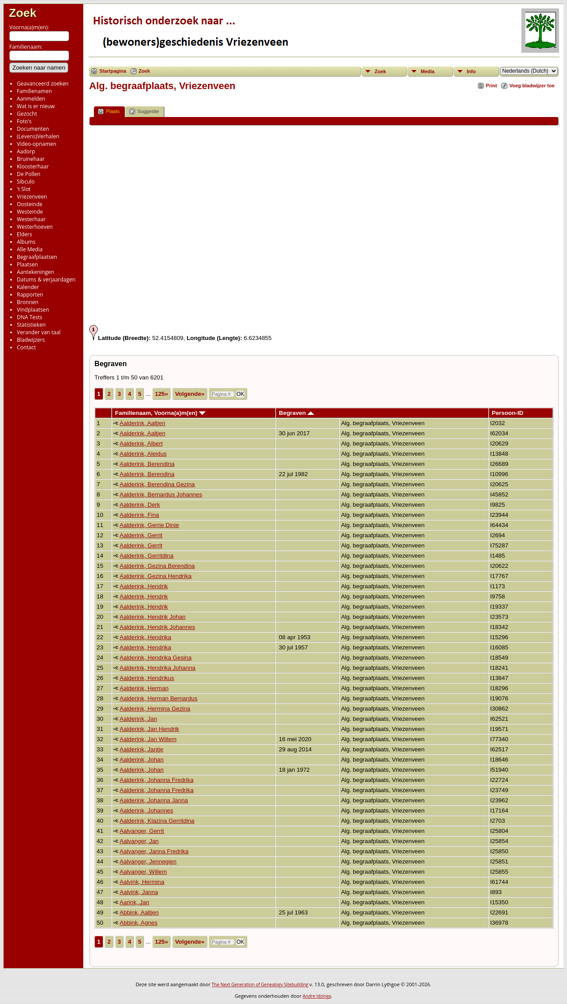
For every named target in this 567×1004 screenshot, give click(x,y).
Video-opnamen (36, 144)
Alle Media (30, 249)
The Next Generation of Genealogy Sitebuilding (260, 984)
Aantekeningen (35, 272)
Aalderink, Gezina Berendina (157, 566)
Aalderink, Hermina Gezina (155, 708)
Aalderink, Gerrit (141, 535)
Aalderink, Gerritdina (147, 555)
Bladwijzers (31, 340)
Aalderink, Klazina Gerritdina (157, 820)
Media (428, 71)
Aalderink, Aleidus (143, 453)
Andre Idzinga (317, 996)
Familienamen (34, 91)
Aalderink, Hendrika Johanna (157, 667)
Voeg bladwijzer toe (532, 85)
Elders (24, 234)
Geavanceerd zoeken (43, 83)
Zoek (22, 13)
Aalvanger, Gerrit (142, 831)
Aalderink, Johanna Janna (154, 800)
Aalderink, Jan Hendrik (149, 729)
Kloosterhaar (33, 166)
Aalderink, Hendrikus (147, 678)
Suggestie (144, 111)
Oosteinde (30, 204)
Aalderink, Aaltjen (142, 423)
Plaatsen (27, 264)
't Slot (24, 189)
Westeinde (30, 211)
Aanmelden (31, 98)
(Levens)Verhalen (38, 136)
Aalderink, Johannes (146, 810)
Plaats (109, 111)
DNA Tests (30, 317)
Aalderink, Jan (138, 718)
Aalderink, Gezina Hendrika (155, 576)
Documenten (33, 129)
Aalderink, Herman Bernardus (159, 698)
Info (471, 71)
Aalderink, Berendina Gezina (157, 484)
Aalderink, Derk (140, 504)
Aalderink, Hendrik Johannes (157, 627)
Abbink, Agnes (138, 922)
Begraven (296, 413)
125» (161, 394)
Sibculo (26, 181)
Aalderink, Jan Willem (148, 739)
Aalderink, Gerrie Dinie (149, 525)
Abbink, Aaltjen (139, 912)
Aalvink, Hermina (142, 882)
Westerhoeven (35, 226)
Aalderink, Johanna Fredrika (157, 780)
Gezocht (27, 113)
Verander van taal (39, 332)
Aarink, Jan (134, 902)
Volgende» (189, 394)
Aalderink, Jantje (141, 749)
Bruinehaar (31, 159)
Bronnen (28, 302)
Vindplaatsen (33, 309)
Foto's (24, 121)
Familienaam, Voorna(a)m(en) (160, 413)
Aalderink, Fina (139, 515)
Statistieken (31, 324)
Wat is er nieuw (36, 106)
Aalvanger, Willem (143, 871)
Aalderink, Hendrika (145, 637)
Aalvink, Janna (139, 892)
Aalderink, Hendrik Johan (153, 616)
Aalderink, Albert (141, 443)
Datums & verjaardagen (46, 279)
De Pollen (28, 174)
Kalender (28, 287)
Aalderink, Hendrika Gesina (155, 657)
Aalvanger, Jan (139, 841)
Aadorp (26, 151)
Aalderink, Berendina (147, 464)
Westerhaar (31, 219)
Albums (26, 242)
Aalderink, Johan (141, 759)
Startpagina (112, 71)
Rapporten (30, 294)
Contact (26, 347)
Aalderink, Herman (144, 688)
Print (491, 85)
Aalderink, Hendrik (144, 586)
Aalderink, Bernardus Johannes (161, 494)
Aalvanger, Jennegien (148, 861)
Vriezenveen (32, 196)
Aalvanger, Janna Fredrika (154, 851)
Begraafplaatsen (37, 257)
